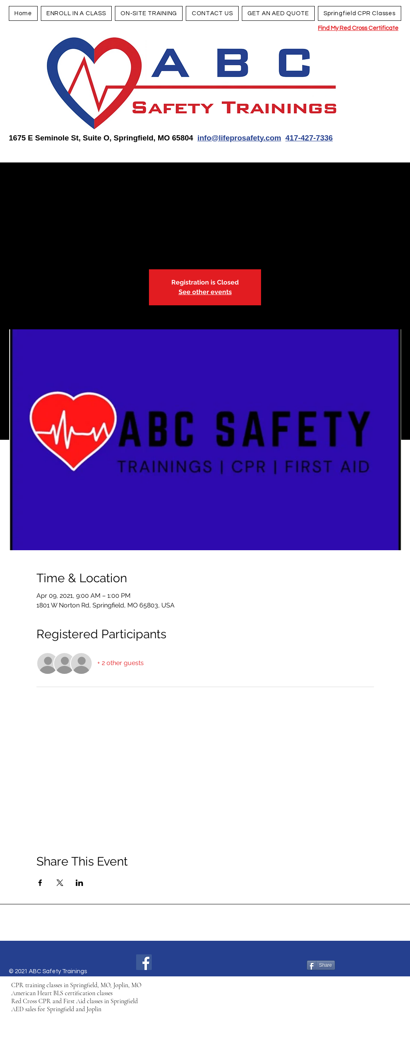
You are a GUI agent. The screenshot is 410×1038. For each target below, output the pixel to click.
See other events (205, 292)
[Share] (321, 965)
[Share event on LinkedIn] (79, 883)
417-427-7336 (309, 138)
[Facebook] (144, 962)
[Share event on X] (60, 883)
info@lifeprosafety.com (239, 138)
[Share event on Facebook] (40, 883)
